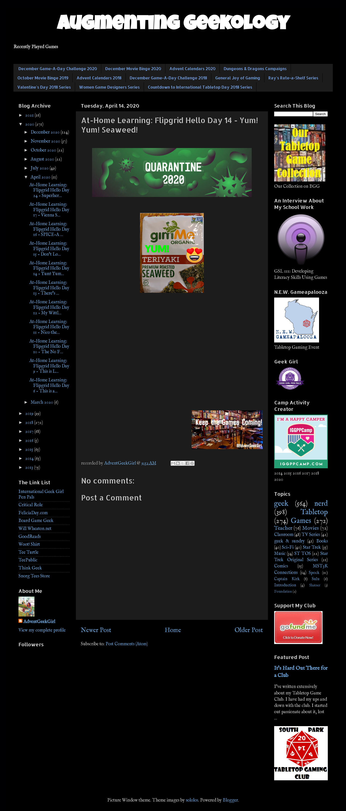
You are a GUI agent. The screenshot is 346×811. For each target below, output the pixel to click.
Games (301, 520)
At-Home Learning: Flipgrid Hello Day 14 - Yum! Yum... (49, 268)
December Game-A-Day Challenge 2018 (168, 77)
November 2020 (46, 141)
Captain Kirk (287, 579)
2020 (30, 124)
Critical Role (30, 505)
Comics (281, 566)
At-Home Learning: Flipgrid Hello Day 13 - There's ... (49, 288)
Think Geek (30, 568)
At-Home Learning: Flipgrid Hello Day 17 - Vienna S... (49, 210)
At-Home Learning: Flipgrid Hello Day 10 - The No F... (49, 346)
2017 (29, 432)
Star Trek (312, 547)
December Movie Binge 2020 (133, 68)
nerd (321, 503)
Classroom (283, 535)
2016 (29, 441)
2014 (30, 459)
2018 (29, 423)
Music (280, 554)
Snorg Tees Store (34, 576)
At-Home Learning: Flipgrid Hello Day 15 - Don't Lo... (49, 249)
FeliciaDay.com (33, 513)
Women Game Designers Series (109, 87)
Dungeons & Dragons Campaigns (255, 68)
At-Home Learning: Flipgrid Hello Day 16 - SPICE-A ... (49, 229)
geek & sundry (289, 541)
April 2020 (41, 177)
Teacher (283, 528)
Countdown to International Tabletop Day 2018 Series (200, 87)
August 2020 (43, 159)
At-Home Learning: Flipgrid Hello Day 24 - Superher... (49, 190)
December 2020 (46, 132)
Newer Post (96, 630)
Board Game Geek (35, 521)
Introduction (285, 585)
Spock (314, 572)
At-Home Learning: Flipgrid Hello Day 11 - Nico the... (49, 327)
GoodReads (29, 537)
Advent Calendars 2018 (99, 77)
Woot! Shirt (29, 544)
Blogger (230, 800)
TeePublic (27, 560)
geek (281, 503)
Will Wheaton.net (34, 529)
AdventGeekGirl (39, 622)
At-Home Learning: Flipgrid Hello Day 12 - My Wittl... (49, 307)
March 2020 (42, 402)
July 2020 (40, 168)
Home (173, 630)
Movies (310, 528)
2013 (29, 468)
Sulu (316, 579)
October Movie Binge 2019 (42, 77)
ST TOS (302, 554)
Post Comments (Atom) (127, 644)
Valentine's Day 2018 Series (44, 87)
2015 (29, 450)
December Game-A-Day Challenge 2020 (57, 68)
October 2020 (44, 150)
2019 (29, 414)
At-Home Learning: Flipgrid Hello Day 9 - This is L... (49, 366)
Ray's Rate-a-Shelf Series (293, 77)
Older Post (248, 630)
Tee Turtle (28, 552)
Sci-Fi (288, 547)
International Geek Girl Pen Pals (41, 494)
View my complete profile (42, 630)
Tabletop (314, 512)
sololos (192, 800)
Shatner (314, 585)
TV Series (311, 535)
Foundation (283, 591)
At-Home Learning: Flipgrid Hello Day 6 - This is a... (49, 385)
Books (322, 541)
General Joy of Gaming (237, 77)
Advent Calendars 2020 (192, 68)
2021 (30, 115)
